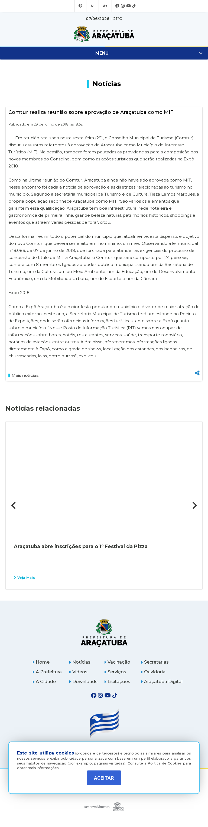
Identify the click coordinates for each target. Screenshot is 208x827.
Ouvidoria (153, 671)
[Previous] (14, 505)
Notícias (79, 662)
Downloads (83, 681)
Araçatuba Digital (162, 681)
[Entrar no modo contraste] (81, 6)
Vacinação (117, 662)
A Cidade (44, 681)
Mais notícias (23, 375)
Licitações (117, 681)
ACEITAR (104, 778)
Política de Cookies (165, 759)
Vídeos (78, 671)
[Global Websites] (104, 805)
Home (41, 662)
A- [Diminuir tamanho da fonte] (93, 6)
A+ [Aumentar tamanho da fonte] (105, 6)
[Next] (194, 505)
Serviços (115, 671)
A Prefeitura (47, 671)
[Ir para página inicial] (104, 34)
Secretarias (155, 662)
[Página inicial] (104, 633)
